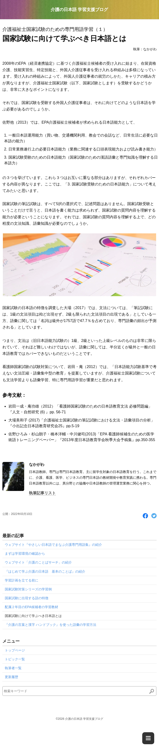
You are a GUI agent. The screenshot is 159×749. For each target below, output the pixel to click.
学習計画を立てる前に (21, 580)
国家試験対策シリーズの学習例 (28, 589)
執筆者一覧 (13, 668)
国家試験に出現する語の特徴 (26, 598)
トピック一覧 (15, 659)
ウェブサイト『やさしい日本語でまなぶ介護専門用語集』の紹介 (53, 545)
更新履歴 (11, 677)
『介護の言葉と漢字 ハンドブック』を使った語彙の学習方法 (50, 625)
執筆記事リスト (42, 493)
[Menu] (148, 738)
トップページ (15, 650)
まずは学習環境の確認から (25, 553)
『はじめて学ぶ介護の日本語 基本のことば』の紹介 (45, 571)
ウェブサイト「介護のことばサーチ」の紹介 (38, 562)
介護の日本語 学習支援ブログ (79, 9)
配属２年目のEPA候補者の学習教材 (31, 607)
